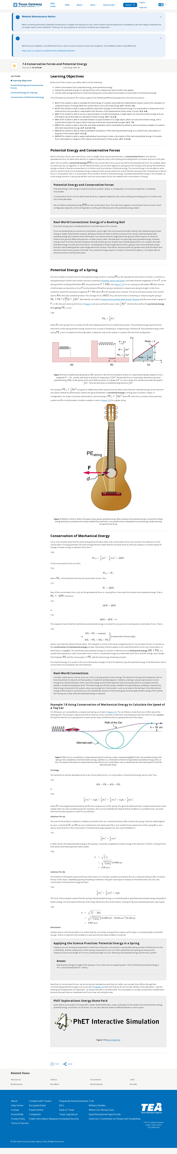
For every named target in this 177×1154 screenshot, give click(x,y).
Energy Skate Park (113, 1046)
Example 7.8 (99, 993)
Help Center (17, 1111)
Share (70, 1070)
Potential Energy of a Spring (24, 92)
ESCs (61, 1111)
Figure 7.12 (89, 401)
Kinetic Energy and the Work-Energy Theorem (113, 293)
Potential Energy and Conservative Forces (27, 86)
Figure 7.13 (112, 712)
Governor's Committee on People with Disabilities (115, 1124)
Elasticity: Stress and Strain (113, 278)
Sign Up (143, 7)
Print (57, 1070)
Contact (15, 1115)
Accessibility (17, 1120)
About (14, 1106)
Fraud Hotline (36, 1115)
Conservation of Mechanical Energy (27, 97)
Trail (91, 1106)
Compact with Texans (40, 1106)
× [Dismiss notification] (161, 17)
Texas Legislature (68, 1120)
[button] (162, 5)
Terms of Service (20, 1129)
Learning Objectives (22, 80)
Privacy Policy (18, 1124)
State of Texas (66, 1115)
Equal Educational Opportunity (105, 1120)
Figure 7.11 (114, 280)
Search (130, 5)
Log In (142, 2)
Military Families (97, 1111)
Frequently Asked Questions (73, 1106)
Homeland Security (69, 1124)
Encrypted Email (37, 1111)
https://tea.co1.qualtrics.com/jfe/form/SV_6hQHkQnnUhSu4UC (48, 50)
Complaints (35, 1120)
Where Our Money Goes (101, 1115)
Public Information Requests (44, 1124)
